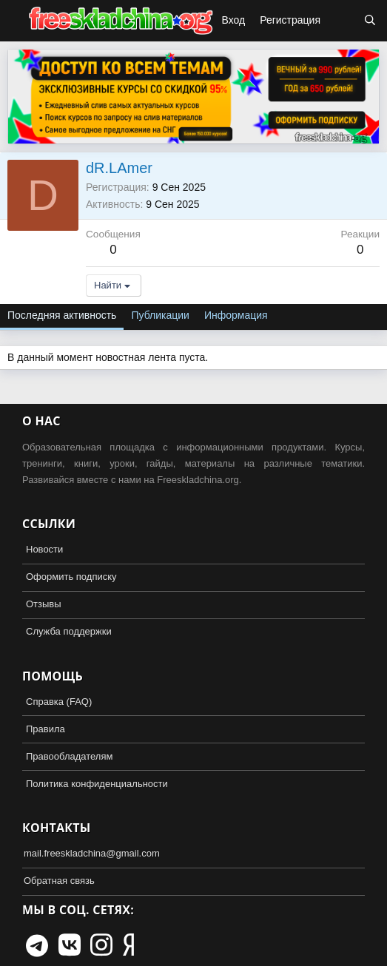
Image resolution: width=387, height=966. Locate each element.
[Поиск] (370, 20)
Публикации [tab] (160, 315)
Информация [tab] (236, 315)
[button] (13, 21)
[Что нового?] (342, 20)
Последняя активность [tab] (61, 315)
